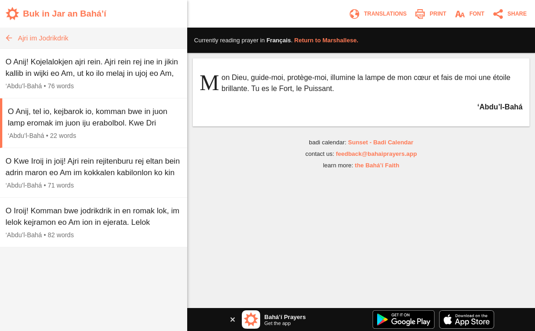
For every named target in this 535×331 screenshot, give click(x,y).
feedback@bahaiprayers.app (376, 153)
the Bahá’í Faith (377, 165)
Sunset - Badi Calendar (380, 142)
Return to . (326, 40)
